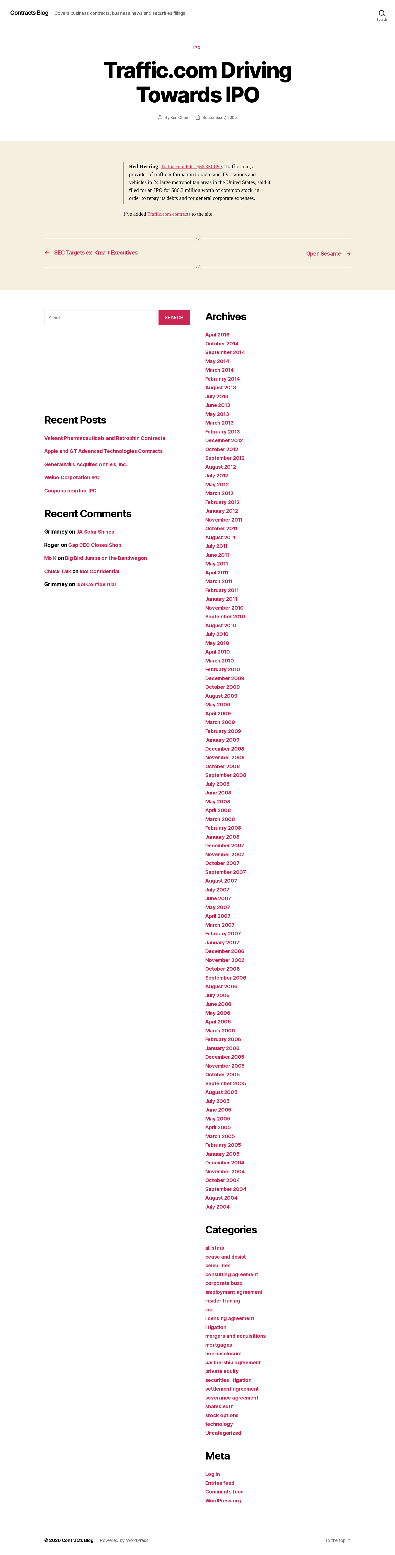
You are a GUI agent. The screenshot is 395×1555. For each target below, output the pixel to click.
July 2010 (218, 634)
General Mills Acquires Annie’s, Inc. (88, 464)
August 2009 (222, 696)
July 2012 (217, 476)
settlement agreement (234, 1389)
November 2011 (225, 520)
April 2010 (218, 652)
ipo (197, 48)
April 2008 (219, 810)
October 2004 (223, 1180)
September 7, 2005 (219, 118)
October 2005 (223, 1074)
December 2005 (226, 1057)
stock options (222, 1415)
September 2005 (227, 1083)
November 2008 (226, 757)
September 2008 (227, 775)
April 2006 (219, 1022)
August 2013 (221, 387)
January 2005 (223, 1154)
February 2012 (223, 502)
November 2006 (226, 960)
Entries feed (221, 1483)
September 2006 (227, 978)
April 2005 (218, 1127)
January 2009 (223, 740)
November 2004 (226, 1171)
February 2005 (224, 1145)
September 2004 (227, 1189)
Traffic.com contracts (170, 214)
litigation (216, 1327)
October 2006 (223, 969)
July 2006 (218, 995)
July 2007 (218, 890)
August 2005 (222, 1092)
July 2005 (218, 1101)
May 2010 (217, 643)
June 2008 (219, 793)
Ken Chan (178, 118)
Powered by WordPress (125, 1540)
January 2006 (223, 1048)
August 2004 (222, 1198)
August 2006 (222, 986)
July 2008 (218, 784)
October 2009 (223, 687)
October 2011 (222, 528)
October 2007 (223, 863)
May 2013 (217, 414)
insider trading (224, 1301)
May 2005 (218, 1119)
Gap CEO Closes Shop (96, 545)
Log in (213, 1474)
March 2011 (220, 581)
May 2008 (218, 802)
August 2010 (222, 625)
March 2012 (220, 493)
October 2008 (223, 766)
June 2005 (219, 1110)
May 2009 (218, 705)
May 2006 (218, 1013)
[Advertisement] (117, 374)
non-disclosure (224, 1354)
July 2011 (217, 546)
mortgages (219, 1345)
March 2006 (220, 1031)
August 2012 (221, 467)
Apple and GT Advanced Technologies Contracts (107, 451)
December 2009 (226, 678)
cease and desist (227, 1257)
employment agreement (236, 1292)
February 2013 (223, 432)
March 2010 (220, 661)
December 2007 (226, 845)
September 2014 (226, 352)
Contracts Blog (31, 13)
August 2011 (221, 537)
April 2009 (219, 713)
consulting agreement (233, 1274)
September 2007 (227, 872)
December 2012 (225, 440)
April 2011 (218, 573)
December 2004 (226, 1163)
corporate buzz (224, 1283)
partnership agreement (235, 1362)
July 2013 (217, 396)
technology (219, 1424)
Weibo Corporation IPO (73, 477)
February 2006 (224, 1039)
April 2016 (218, 335)
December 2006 (226, 951)
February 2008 (224, 828)
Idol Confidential (102, 571)
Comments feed (226, 1492)
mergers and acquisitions (238, 1336)
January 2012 (222, 511)
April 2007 (218, 916)
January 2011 (222, 599)
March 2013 (220, 423)
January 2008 (223, 837)
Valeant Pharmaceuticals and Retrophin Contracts (107, 438)
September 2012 (226, 458)
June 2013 (218, 405)
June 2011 (218, 555)
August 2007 (222, 881)
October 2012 (222, 449)
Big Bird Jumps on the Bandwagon (109, 558)
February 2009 (224, 731)
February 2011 (223, 590)
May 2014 (217, 361)
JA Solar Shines (96, 532)
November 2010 (225, 608)
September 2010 (226, 616)
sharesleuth (220, 1406)
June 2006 (219, 1004)
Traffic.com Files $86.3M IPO (193, 167)
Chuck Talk (58, 571)
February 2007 (224, 934)
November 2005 (226, 1066)
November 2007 (226, 854)
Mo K (50, 558)
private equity (223, 1371)
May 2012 (217, 484)
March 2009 (220, 722)
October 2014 (223, 344)
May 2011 (217, 564)
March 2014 (220, 370)
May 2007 (218, 907)
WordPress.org (224, 1501)
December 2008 (226, 749)
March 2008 (220, 819)
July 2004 (218, 1207)
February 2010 (224, 669)
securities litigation (230, 1380)
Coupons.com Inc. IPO (72, 491)
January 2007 (223, 942)
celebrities (219, 1265)
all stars (215, 1248)
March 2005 (220, 1136)
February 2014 (224, 379)
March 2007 (220, 925)
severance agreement (233, 1398)
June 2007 (219, 898)
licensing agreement (231, 1318)
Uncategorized (224, 1433)
